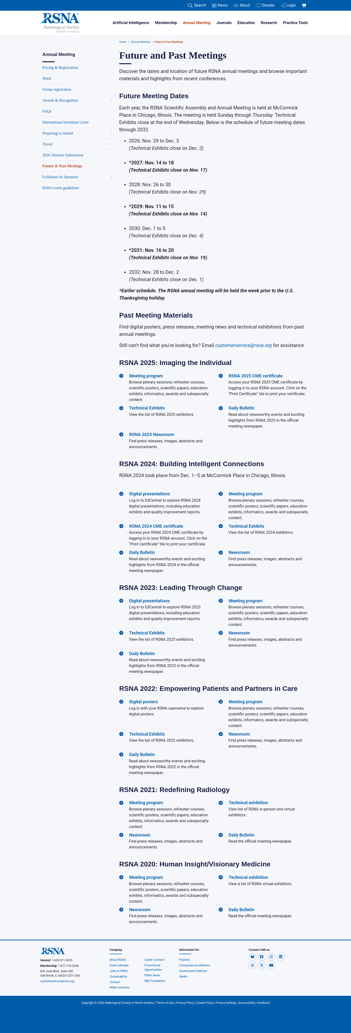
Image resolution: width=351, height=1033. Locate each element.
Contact (115, 982)
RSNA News (152, 975)
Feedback (263, 1003)
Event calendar (119, 965)
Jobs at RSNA (119, 971)
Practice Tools (295, 22)
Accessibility (247, 1003)
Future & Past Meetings (168, 42)
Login (288, 5)
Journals (224, 22)
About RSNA (118, 960)
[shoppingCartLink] (305, 3)
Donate (265, 5)
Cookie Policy (205, 1003)
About (242, 5)
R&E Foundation (155, 981)
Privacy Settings (226, 1003)
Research (269, 22)
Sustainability (118, 976)
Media (183, 976)
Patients (184, 960)
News (220, 5)
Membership (166, 22)
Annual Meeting (196, 22)
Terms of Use (165, 1003)
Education (246, 22)
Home (123, 42)
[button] (253, 956)
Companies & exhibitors (194, 965)
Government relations (193, 971)
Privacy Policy (185, 1003)
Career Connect (155, 960)
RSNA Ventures (119, 987)
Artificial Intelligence (131, 22)
